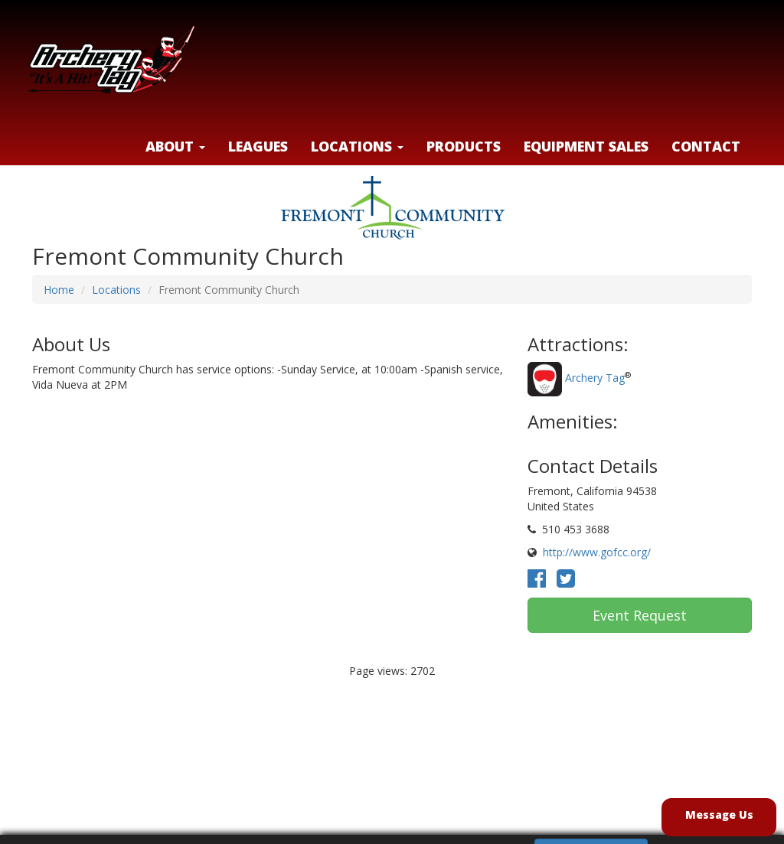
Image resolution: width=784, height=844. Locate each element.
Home (59, 289)
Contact (705, 146)
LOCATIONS (357, 146)
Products (463, 146)
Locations (116, 289)
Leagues (258, 146)
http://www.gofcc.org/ (597, 552)
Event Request (640, 615)
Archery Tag (595, 378)
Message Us (719, 814)
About (175, 146)
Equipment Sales (586, 146)
